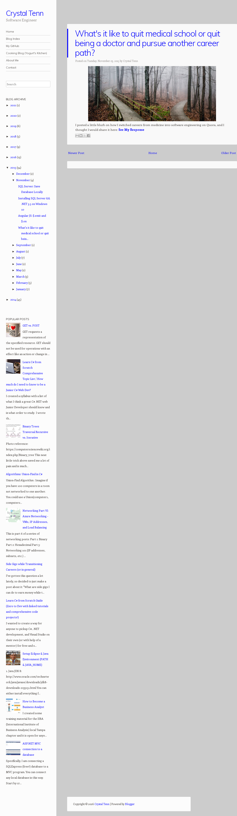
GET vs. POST (31, 325)
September (24, 245)
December (23, 174)
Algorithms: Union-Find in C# (24, 474)
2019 (13, 126)
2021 (13, 105)
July (18, 257)
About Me (12, 60)
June (19, 264)
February (22, 283)
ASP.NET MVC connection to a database (32, 749)
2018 (13, 136)
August (21, 251)
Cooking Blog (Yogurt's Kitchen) (26, 53)
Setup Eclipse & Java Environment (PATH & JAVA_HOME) (35, 659)
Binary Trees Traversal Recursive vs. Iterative (35, 431)
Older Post (228, 153)
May (19, 270)
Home (10, 31)
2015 (13, 167)
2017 (13, 147)
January (21, 289)
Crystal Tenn (25, 13)
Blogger (129, 804)
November (23, 180)
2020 (13, 115)
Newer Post (76, 153)
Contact (11, 67)
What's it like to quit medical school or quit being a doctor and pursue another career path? (147, 43)
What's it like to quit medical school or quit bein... (33, 233)
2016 (13, 157)
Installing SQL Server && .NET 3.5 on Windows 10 (34, 203)
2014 (13, 299)
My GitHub (12, 46)
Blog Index (13, 39)
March (20, 276)
